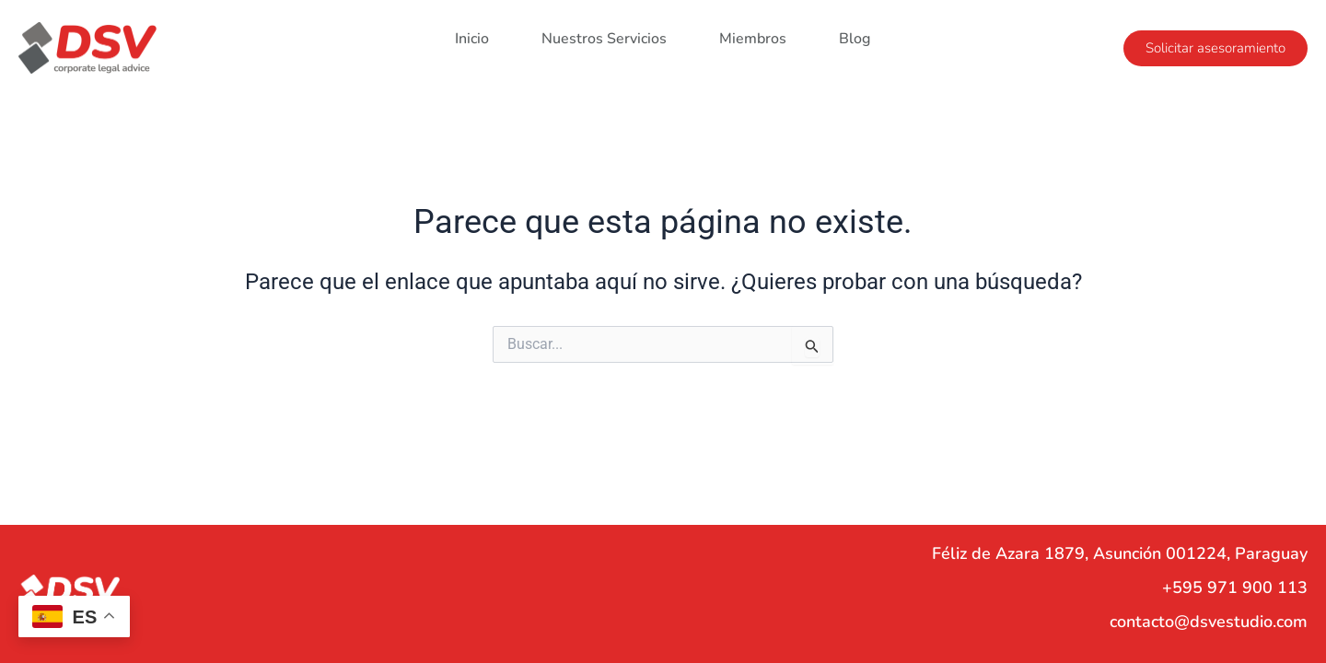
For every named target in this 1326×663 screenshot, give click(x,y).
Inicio (472, 35)
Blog (854, 35)
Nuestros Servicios (604, 35)
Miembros (752, 35)
